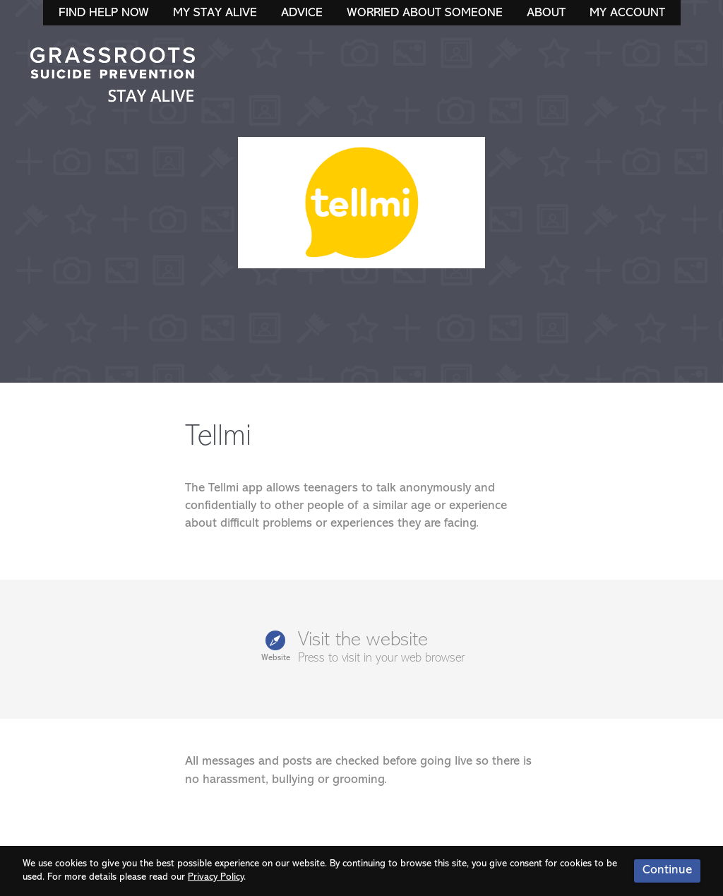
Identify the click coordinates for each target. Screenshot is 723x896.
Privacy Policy (216, 877)
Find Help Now (104, 13)
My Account (627, 13)
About (546, 13)
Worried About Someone (425, 13)
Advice (302, 13)
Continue (667, 870)
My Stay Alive (215, 13)
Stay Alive (113, 76)
